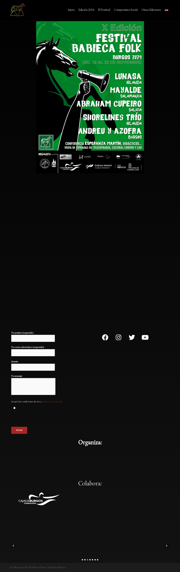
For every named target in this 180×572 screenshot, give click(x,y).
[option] (26, 544)
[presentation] (32, 418)
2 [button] (85, 560)
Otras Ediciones (151, 10)
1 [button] (82, 560)
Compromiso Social (126, 10)
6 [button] (95, 560)
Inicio (71, 10)
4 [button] (90, 560)
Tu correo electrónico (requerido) (33, 350)
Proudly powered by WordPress (24, 567)
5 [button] (92, 560)
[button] (13, 546)
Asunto (33, 364)
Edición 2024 (86, 10)
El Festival (104, 10)
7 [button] (97, 560)
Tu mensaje (33, 385)
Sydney (51, 567)
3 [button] (87, 560)
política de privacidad (52, 401)
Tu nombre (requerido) (33, 335)
